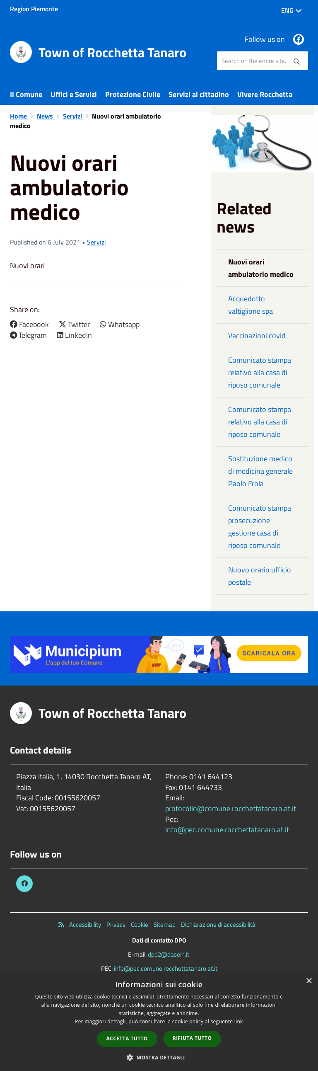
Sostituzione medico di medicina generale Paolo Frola (260, 471)
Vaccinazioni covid (257, 335)
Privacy (115, 924)
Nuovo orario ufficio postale (259, 576)
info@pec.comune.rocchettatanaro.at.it (227, 829)
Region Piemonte (34, 9)
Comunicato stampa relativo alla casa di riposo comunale (259, 372)
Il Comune (26, 94)
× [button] (309, 981)
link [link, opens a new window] (238, 1021)
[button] (159, 1057)
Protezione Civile (132, 94)
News (46, 116)
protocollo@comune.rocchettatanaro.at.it (230, 808)
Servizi (73, 116)
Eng (291, 10)
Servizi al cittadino (199, 94)
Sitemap (165, 924)
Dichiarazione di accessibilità (218, 924)
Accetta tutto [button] (127, 1038)
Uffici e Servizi (74, 94)
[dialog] (159, 1021)
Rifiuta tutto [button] (192, 1038)
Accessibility (85, 924)
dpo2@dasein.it (168, 954)
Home (19, 116)
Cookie (139, 924)
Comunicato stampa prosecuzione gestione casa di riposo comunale (259, 526)
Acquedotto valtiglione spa (250, 305)
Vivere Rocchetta (264, 94)
